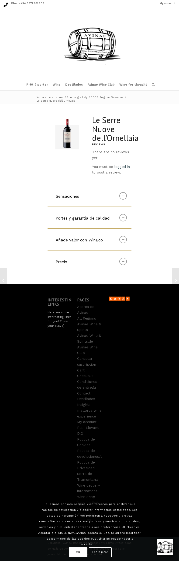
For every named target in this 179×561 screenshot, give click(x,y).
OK (78, 552)
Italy (84, 97)
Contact (83, 393)
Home (59, 97)
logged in (122, 167)
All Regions (86, 318)
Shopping (73, 97)
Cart (81, 370)
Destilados (86, 399)
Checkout (85, 376)
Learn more (100, 552)
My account (167, 3)
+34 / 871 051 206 (32, 3)
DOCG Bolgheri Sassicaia (107, 97)
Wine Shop (86, 497)
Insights (83, 405)
